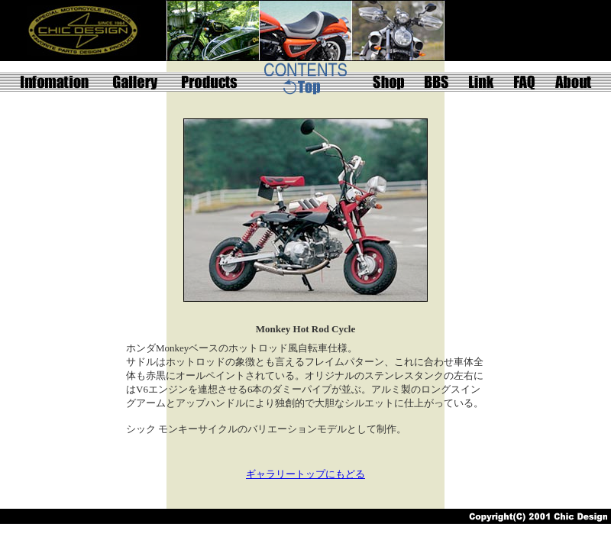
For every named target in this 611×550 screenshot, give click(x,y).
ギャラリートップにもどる (305, 474)
